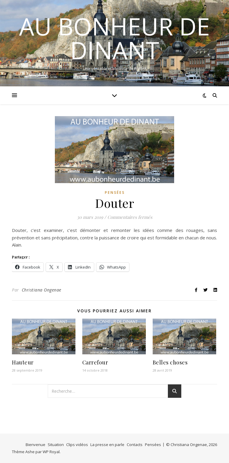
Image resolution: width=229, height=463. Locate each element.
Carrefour (95, 362)
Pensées (115, 192)
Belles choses (170, 362)
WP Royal (51, 451)
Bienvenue (35, 444)
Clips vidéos (77, 444)
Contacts (135, 444)
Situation (56, 444)
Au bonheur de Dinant (114, 38)
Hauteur (23, 362)
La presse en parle (107, 444)
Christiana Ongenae (41, 290)
